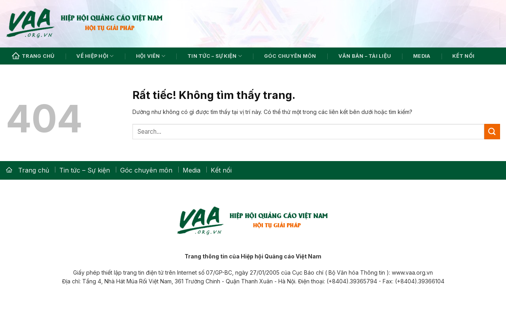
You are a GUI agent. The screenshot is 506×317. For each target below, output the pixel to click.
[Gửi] (492, 131)
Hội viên (151, 56)
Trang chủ (33, 56)
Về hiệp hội (94, 56)
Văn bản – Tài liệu (364, 56)
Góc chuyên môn (290, 56)
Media (421, 56)
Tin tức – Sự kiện (214, 56)
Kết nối (463, 56)
